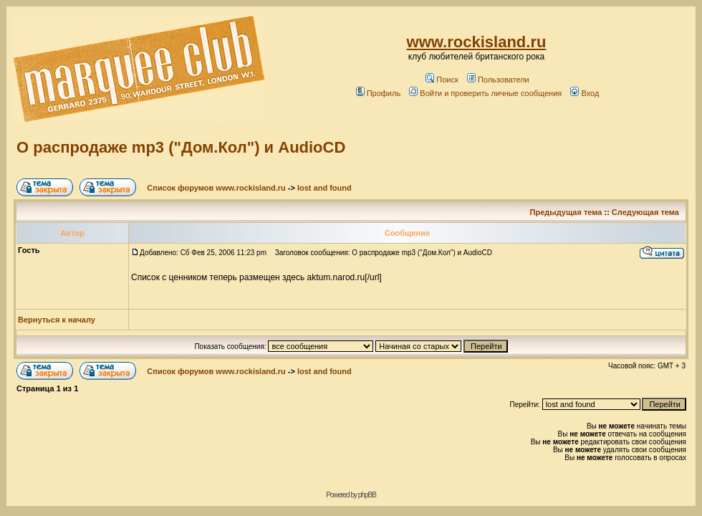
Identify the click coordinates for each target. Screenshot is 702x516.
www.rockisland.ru (477, 42)
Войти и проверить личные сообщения (485, 93)
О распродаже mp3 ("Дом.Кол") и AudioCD (180, 147)
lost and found (324, 187)
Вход (584, 93)
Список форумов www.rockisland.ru (216, 187)
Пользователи (498, 79)
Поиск (441, 79)
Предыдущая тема (566, 212)
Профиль (378, 93)
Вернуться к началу (56, 319)
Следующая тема (645, 212)
